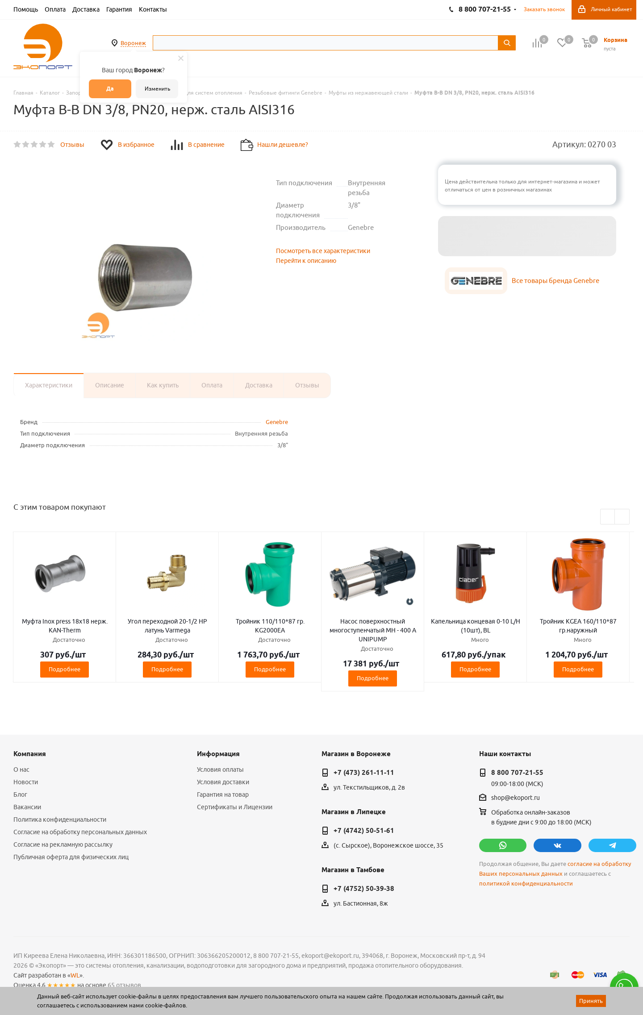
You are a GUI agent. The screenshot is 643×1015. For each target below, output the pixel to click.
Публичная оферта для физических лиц (71, 857)
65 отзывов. (125, 985)
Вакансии (27, 807)
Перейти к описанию (306, 260)
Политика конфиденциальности (59, 819)
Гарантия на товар (223, 794)
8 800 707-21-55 (517, 773)
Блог (20, 794)
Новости (25, 782)
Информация (218, 754)
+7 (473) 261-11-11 (364, 773)
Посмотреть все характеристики (323, 250)
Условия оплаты (220, 769)
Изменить (157, 88)
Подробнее (64, 669)
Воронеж (133, 42)
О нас (21, 769)
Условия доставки (223, 782)
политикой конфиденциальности (526, 883)
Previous (608, 517)
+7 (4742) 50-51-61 (364, 831)
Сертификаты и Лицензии (234, 807)
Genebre (277, 421)
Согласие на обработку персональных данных (80, 832)
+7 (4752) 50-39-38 (364, 889)
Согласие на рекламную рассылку (63, 844)
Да (110, 88)
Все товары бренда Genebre (555, 280)
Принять (591, 1000)
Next (622, 517)
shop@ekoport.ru (515, 798)
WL (75, 975)
